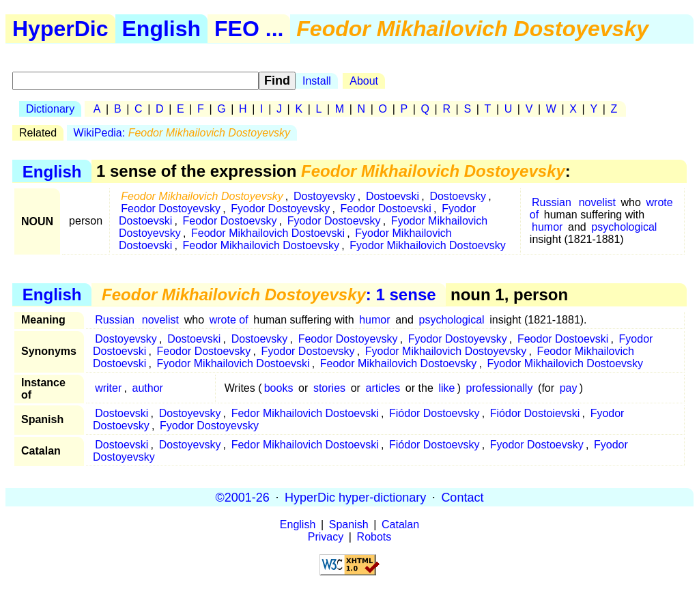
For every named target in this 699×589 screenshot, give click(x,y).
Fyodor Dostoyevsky (280, 208)
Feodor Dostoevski (386, 208)
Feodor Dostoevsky (230, 221)
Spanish (349, 524)
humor (547, 227)
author (147, 388)
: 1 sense (269, 294)
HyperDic (60, 28)
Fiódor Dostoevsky (434, 413)
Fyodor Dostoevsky (334, 221)
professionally (499, 388)
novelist (597, 202)
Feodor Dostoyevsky (170, 208)
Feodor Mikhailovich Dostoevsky (261, 245)
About (364, 81)
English (161, 28)
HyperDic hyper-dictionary (355, 497)
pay (568, 388)
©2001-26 (243, 497)
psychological (624, 227)
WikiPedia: (182, 133)
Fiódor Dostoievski (535, 413)
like (446, 388)
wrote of (229, 320)
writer (108, 388)
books (279, 388)
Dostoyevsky (325, 196)
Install (316, 81)
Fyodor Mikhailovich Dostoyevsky (446, 351)
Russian (551, 202)
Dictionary (50, 109)
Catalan (400, 524)
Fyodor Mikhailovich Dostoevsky (428, 245)
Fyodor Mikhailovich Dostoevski (233, 363)
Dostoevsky (457, 196)
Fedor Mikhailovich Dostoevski (305, 413)
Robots (374, 537)
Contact (462, 497)
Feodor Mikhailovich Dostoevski (268, 233)
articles (383, 388)
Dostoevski (392, 196)
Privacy (325, 537)
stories (329, 388)
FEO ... (248, 28)
